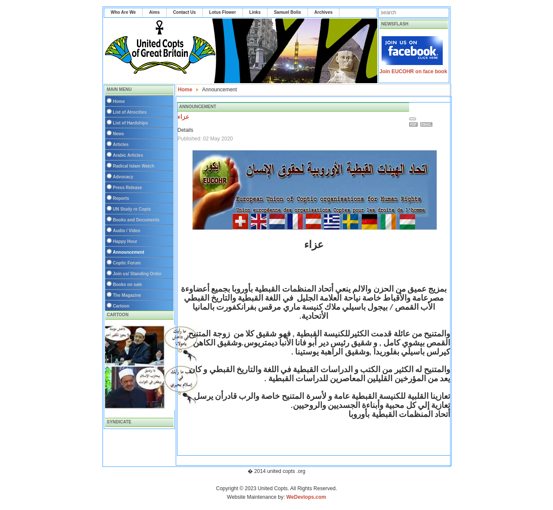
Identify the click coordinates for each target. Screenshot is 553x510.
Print (414, 124)
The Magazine (127, 295)
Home (119, 101)
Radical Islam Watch (133, 166)
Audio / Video (126, 230)
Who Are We (123, 12)
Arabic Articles (128, 155)
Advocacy (123, 176)
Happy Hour (125, 241)
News (118, 133)
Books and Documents (136, 220)
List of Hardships (130, 123)
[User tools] (412, 119)
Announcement (128, 252)
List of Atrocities (130, 112)
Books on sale (127, 284)
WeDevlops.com (306, 497)
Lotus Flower (222, 12)
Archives (323, 12)
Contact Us (184, 12)
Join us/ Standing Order (137, 273)
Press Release (127, 187)
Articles (121, 144)
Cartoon (121, 306)
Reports (121, 198)
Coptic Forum (127, 263)
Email (428, 124)
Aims (154, 12)
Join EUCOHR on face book (413, 71)
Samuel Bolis (287, 12)
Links (255, 12)
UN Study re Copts (132, 209)
